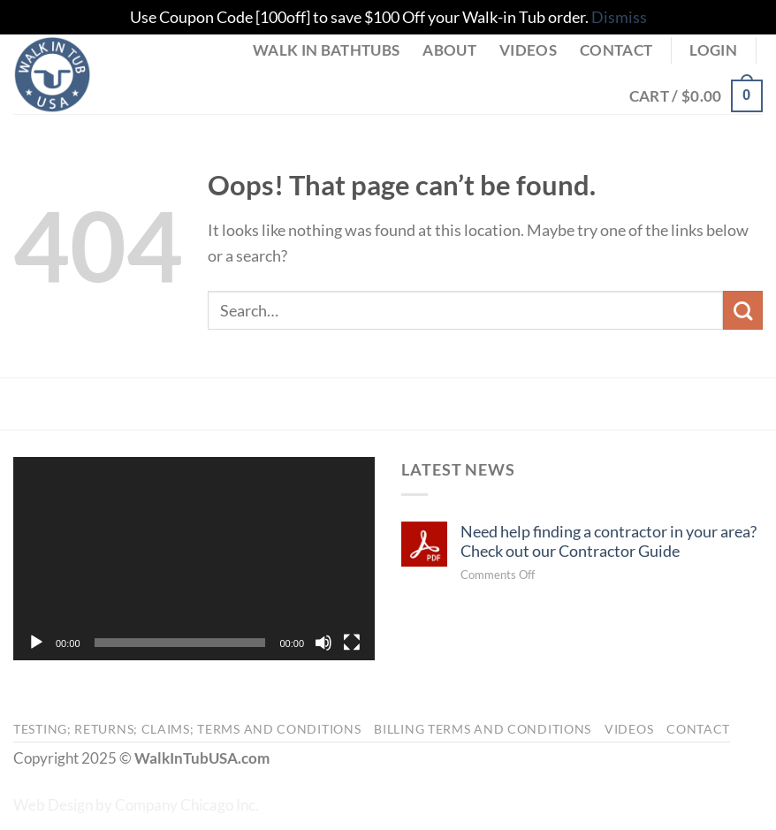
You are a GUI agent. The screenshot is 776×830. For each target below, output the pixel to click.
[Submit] (743, 311)
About (449, 50)
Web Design (53, 805)
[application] (194, 558)
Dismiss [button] (619, 17)
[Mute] (323, 642)
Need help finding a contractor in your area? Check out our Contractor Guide (608, 541)
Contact (616, 50)
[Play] (36, 642)
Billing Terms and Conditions (482, 728)
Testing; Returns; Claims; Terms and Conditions (187, 728)
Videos (528, 50)
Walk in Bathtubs (326, 50)
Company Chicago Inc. (187, 805)
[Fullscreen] (352, 642)
